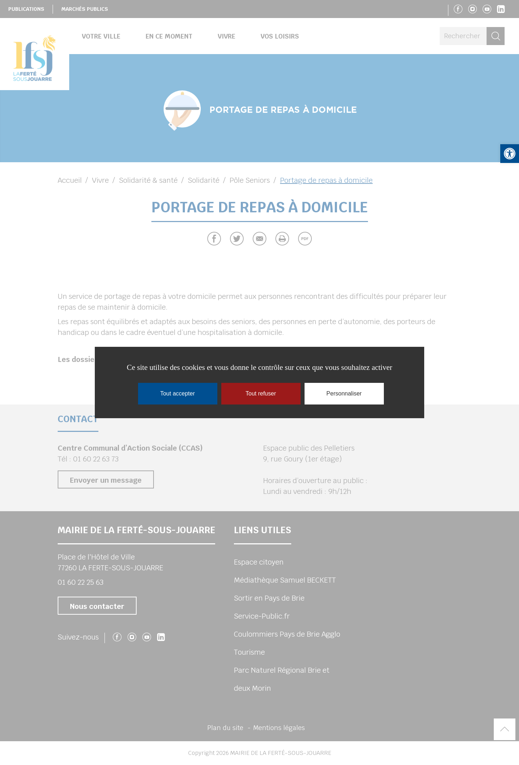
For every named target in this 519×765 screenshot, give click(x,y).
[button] (509, 153)
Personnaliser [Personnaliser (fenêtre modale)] (344, 393)
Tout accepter (177, 393)
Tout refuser (260, 393)
